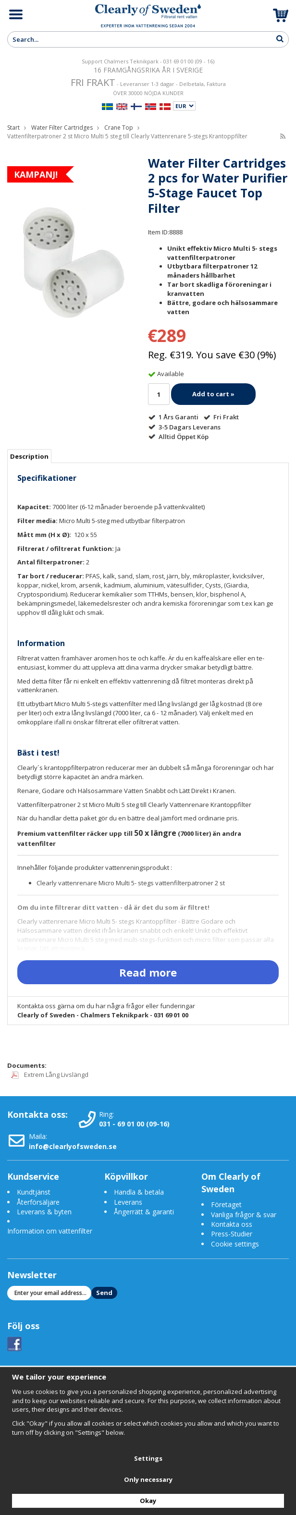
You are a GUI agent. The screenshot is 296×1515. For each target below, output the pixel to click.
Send (104, 1292)
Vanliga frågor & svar (243, 1214)
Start (13, 127)
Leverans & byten (44, 1211)
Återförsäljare (38, 1202)
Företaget (226, 1204)
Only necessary (148, 1479)
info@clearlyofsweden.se (73, 1146)
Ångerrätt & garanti (144, 1211)
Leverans (128, 1202)
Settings (148, 1458)
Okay (148, 1500)
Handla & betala (139, 1192)
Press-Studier (231, 1233)
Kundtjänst (33, 1192)
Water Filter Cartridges (62, 127)
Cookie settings (235, 1243)
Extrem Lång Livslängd (49, 1074)
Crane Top (118, 127)
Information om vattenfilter (49, 1230)
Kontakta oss (231, 1224)
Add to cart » (213, 394)
